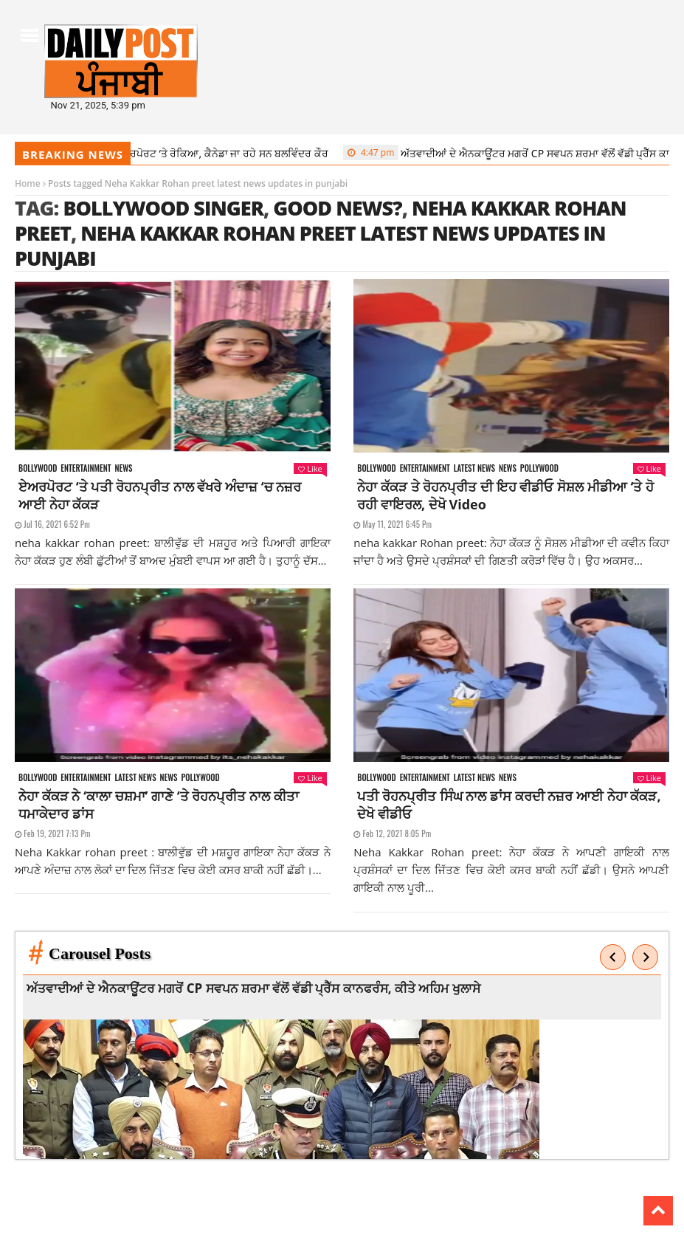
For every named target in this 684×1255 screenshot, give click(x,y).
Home (28, 183)
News (123, 468)
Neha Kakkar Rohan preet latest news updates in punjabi (310, 245)
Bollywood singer (163, 207)
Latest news (474, 468)
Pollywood (539, 468)
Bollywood (37, 468)
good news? (337, 207)
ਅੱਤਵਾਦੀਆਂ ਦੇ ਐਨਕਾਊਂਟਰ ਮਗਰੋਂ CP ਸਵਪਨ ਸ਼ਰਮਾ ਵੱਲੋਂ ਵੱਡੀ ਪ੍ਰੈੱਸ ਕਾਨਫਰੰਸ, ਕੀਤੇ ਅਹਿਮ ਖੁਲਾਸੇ (257, 988)
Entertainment (86, 468)
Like (310, 468)
